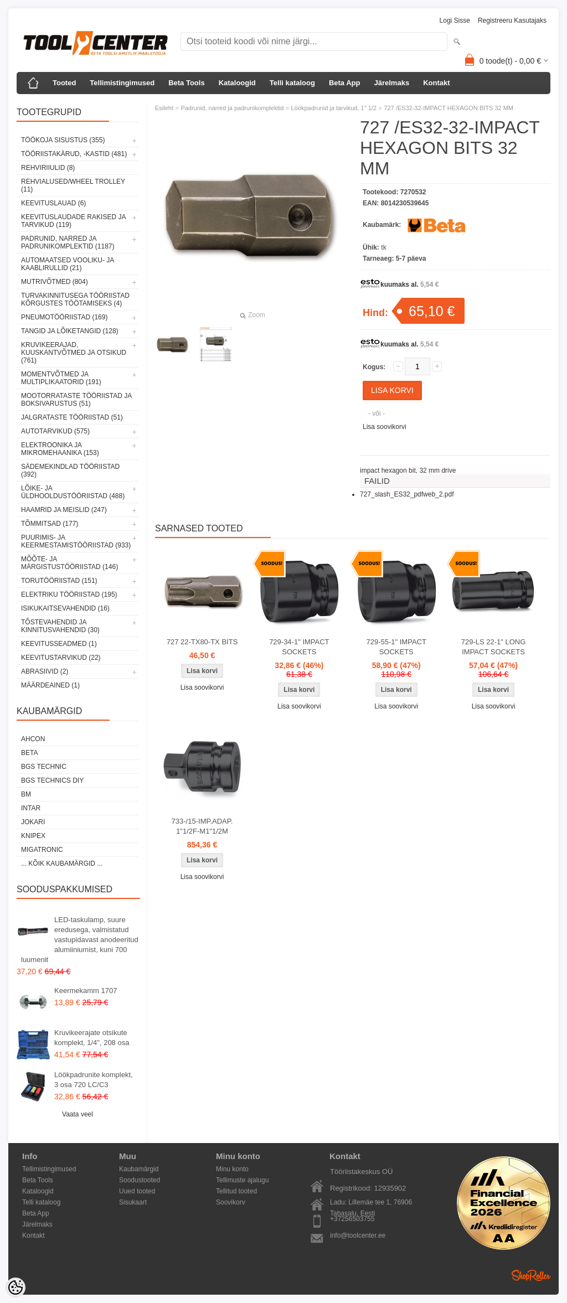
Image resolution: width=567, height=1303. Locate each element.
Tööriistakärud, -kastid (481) (74, 154)
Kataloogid (237, 83)
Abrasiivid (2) (44, 671)
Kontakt (436, 83)
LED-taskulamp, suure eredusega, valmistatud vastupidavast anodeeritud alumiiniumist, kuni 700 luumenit (79, 940)
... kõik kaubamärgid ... (61, 863)
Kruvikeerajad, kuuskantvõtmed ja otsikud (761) (73, 352)
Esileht (164, 108)
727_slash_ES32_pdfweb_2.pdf (406, 494)
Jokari (33, 822)
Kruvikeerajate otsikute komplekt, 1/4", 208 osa (91, 1037)
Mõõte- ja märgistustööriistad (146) (69, 563)
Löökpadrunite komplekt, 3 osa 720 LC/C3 (93, 1080)
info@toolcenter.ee (357, 1235)
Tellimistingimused (122, 83)
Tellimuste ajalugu (242, 1180)
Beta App (344, 83)
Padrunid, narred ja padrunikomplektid (232, 108)
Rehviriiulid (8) (48, 168)
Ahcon (33, 739)
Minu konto (232, 1169)
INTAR (30, 808)
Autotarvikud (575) (55, 431)
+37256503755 (352, 1219)
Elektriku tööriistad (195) (69, 594)
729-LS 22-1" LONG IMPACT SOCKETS (493, 647)
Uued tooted (137, 1191)
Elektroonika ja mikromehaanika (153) (60, 449)
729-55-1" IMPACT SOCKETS (396, 647)
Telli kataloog (292, 83)
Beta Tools (186, 83)
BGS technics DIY (52, 780)
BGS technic (43, 767)
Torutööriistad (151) (59, 581)
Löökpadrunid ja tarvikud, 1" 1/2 (334, 108)
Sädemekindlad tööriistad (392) (70, 470)
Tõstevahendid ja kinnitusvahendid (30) (60, 626)
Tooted (64, 83)
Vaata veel (77, 1114)
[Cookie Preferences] (15, 1287)
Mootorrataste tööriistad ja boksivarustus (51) (76, 399)
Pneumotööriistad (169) (64, 317)
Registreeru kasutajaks (512, 20)
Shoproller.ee (531, 1275)
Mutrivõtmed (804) (54, 282)
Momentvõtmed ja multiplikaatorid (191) (61, 378)
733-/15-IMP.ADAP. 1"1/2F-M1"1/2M (202, 826)
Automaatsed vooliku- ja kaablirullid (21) (67, 264)
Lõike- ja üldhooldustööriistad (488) (73, 492)
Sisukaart (133, 1202)
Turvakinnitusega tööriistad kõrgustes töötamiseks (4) (75, 299)
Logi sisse (455, 20)
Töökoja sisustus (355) (63, 140)
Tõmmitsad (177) (49, 524)
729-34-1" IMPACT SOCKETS (299, 647)
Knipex (33, 836)
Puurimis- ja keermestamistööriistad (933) (76, 541)
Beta (29, 753)
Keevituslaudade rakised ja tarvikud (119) (73, 221)
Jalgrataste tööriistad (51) (72, 417)
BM (26, 794)
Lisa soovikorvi (384, 427)
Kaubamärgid (138, 1169)
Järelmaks (392, 83)
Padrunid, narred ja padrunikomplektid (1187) (68, 242)
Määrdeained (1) (50, 685)
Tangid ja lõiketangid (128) (69, 331)
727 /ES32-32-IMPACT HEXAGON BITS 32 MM (448, 108)
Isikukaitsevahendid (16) (65, 608)
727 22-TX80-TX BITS (202, 642)
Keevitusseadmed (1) (59, 644)
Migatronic (42, 850)
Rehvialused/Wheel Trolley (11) (73, 185)
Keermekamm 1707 (85, 990)
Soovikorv (230, 1202)
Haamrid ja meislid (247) (64, 510)
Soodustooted (139, 1180)
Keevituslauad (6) (53, 203)
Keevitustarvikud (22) (61, 657)
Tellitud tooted (236, 1191)
